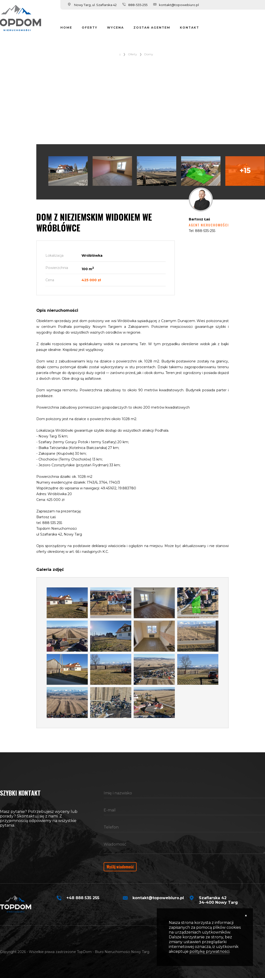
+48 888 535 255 (82, 898)
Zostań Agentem (151, 27)
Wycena (115, 27)
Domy (148, 54)
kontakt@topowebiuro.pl (179, 5)
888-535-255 (137, 5)
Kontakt (189, 27)
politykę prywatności (209, 951)
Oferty (89, 27)
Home (66, 27)
